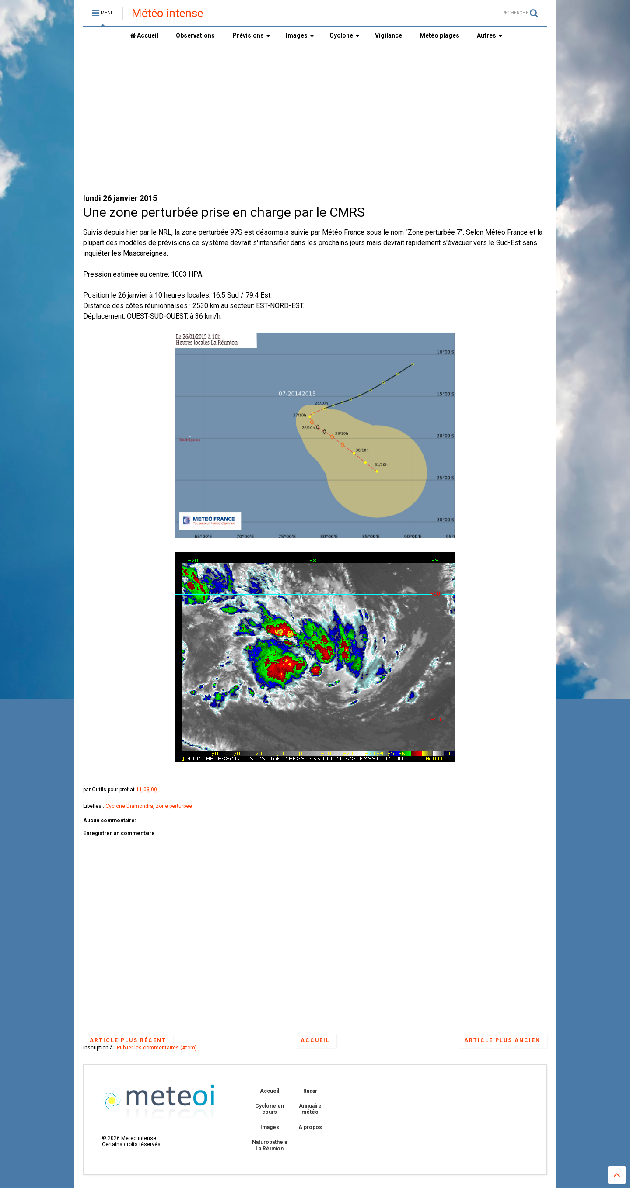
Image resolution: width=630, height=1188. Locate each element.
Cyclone (344, 35)
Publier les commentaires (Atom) (157, 1048)
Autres (490, 35)
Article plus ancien (502, 1040)
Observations (195, 35)
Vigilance (388, 35)
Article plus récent (128, 1040)
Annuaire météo (310, 1109)
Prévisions (251, 35)
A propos (310, 1127)
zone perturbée (174, 806)
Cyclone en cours (269, 1109)
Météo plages (439, 35)
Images (300, 35)
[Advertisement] (315, 118)
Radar (310, 1091)
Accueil (144, 35)
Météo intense (167, 13)
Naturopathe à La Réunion (269, 1145)
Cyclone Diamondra (129, 806)
